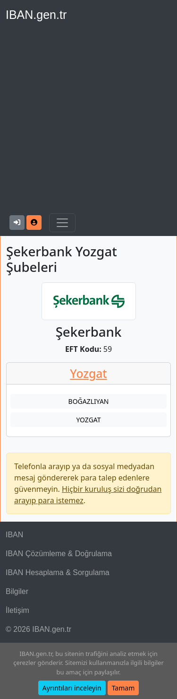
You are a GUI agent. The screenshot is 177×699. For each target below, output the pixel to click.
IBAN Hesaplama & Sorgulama (58, 572)
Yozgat (88, 373)
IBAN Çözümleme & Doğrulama (59, 554)
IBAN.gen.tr (36, 14)
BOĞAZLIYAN (88, 401)
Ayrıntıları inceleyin (71, 687)
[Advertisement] (88, 120)
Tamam (123, 687)
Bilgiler (17, 591)
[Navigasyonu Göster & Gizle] (62, 222)
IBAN (14, 535)
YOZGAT (88, 419)
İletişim (17, 610)
